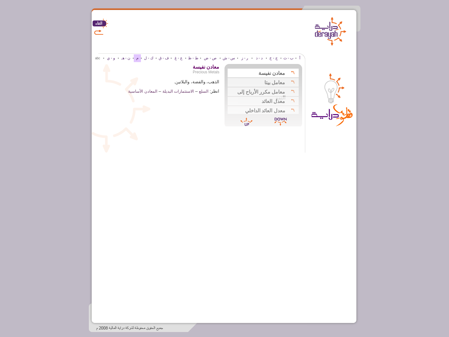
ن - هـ (126, 58)
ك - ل (148, 58)
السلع (204, 91)
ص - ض (210, 58)
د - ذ (259, 58)
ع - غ (178, 58)
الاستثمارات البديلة (178, 91)
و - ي (111, 58)
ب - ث (288, 58)
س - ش (229, 58)
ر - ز (245, 58)
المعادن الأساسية (142, 91)
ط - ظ (193, 58)
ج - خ (273, 58)
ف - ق (164, 58)
